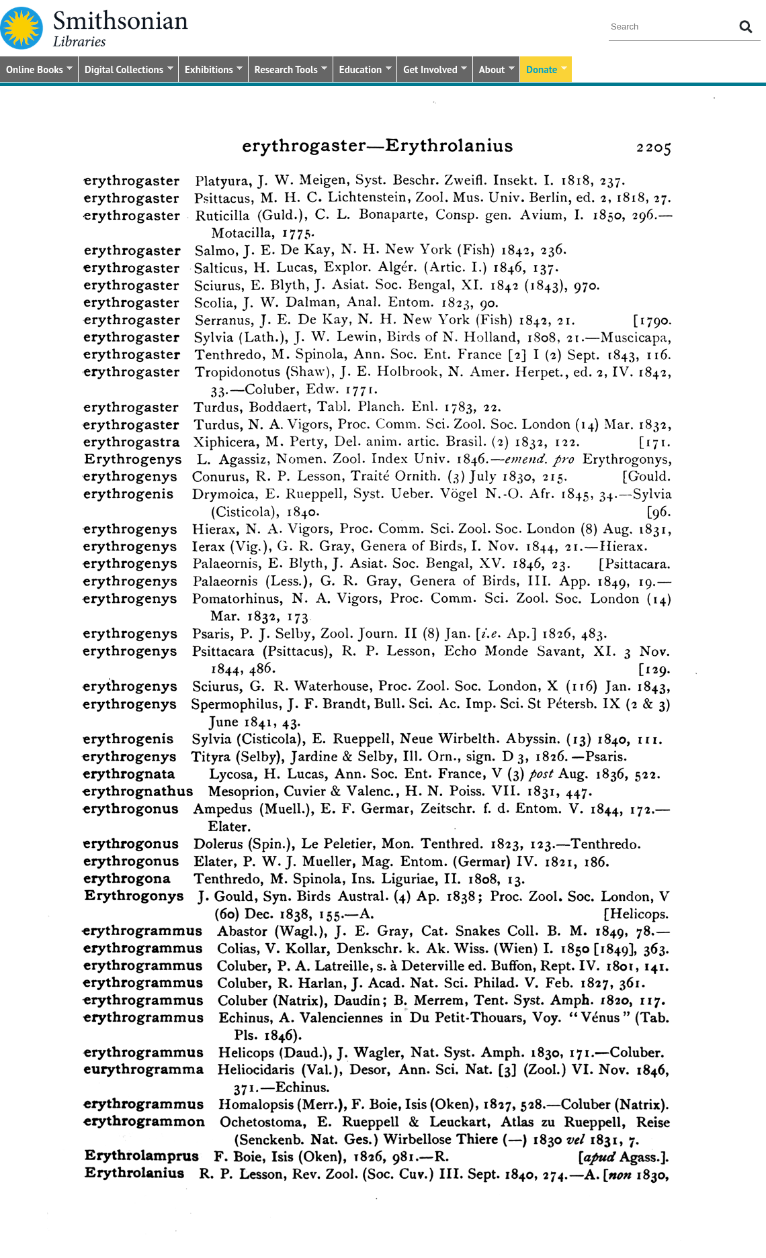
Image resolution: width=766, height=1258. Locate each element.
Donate (543, 71)
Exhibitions (211, 71)
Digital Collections (126, 71)
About (494, 71)
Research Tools (288, 71)
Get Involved (432, 71)
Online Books (36, 71)
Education (362, 71)
